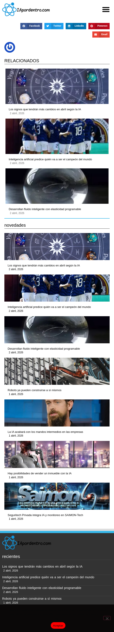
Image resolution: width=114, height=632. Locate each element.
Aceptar (58, 625)
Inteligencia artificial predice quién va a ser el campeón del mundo (50, 159)
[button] (106, 9)
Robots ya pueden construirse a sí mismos (34, 390)
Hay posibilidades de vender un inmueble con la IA (40, 473)
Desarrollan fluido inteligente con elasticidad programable (45, 209)
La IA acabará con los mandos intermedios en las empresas (45, 431)
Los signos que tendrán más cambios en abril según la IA (45, 109)
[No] (107, 618)
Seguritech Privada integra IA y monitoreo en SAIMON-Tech (45, 515)
